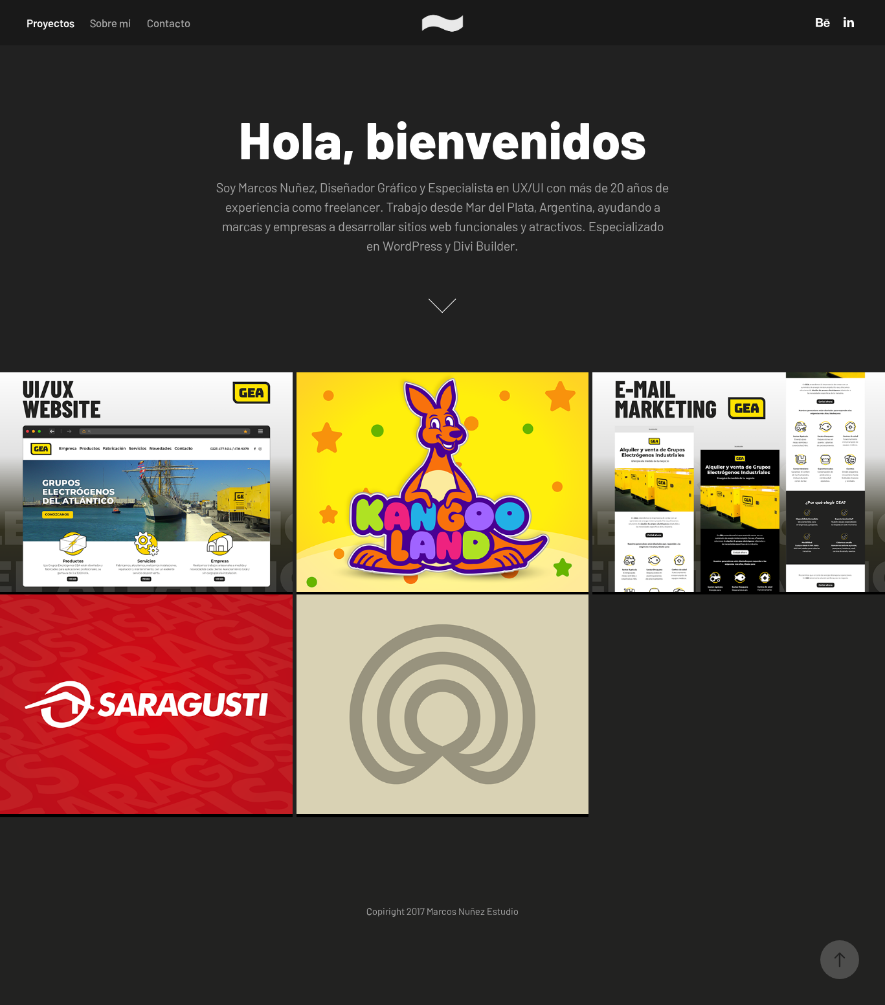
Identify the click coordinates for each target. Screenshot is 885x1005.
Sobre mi (110, 22)
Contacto (168, 22)
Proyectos (50, 22)
